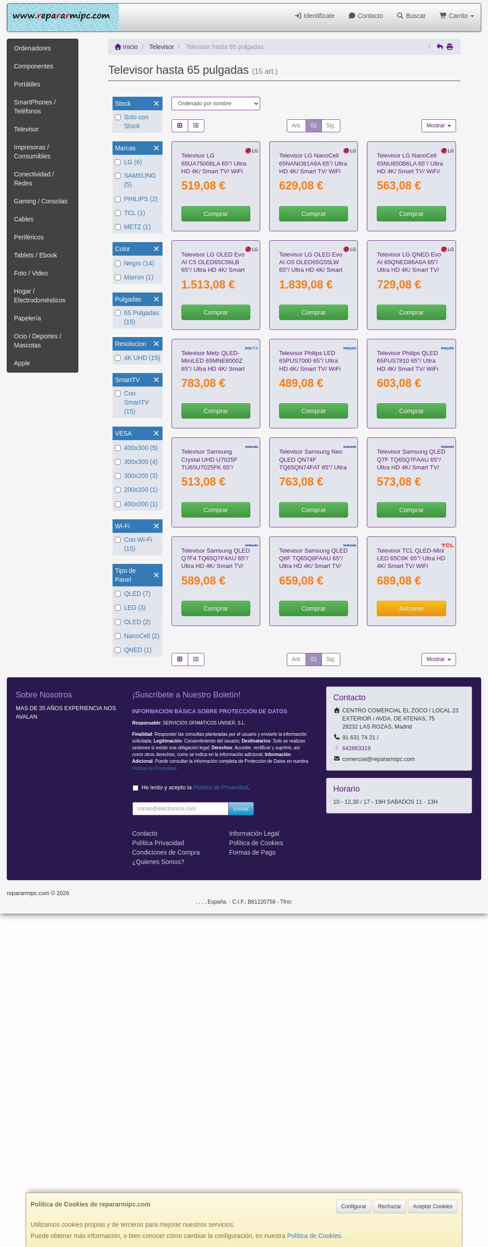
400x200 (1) (136, 504)
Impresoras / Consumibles (32, 152)
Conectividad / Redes (34, 179)
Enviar (241, 1142)
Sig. (331, 125)
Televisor (26, 129)
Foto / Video (31, 273)
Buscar (411, 15)
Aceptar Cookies (432, 1206)
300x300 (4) (136, 461)
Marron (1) (134, 277)
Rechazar (389, 1206)
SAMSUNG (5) (135, 180)
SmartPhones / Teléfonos (35, 107)
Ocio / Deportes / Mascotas (37, 341)
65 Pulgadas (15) (137, 317)
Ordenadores (32, 48)
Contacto (365, 15)
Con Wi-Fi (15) (133, 544)
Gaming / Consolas (41, 201)
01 (313, 125)
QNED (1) (133, 649)
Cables (24, 219)
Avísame (411, 942)
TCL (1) (130, 212)
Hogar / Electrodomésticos (39, 296)
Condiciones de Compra (166, 1185)
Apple (22, 363)
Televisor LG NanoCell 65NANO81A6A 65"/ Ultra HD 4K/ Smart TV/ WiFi (313, 230)
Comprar (215, 280)
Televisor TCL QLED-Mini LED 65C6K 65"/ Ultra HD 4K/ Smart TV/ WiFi (411, 892)
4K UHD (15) (137, 357)
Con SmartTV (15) (132, 402)
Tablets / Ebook (35, 255)
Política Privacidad (158, 1176)
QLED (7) (132, 593)
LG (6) (128, 162)
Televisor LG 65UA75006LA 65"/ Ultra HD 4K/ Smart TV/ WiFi (213, 230)
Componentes (33, 66)
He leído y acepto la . (195, 1121)
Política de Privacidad (154, 1101)
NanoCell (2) (137, 635)
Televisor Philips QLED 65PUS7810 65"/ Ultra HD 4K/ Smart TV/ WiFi (407, 561)
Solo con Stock (131, 121)
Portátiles (27, 84)
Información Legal (254, 1166)
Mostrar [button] (438, 125)
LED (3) (130, 607)
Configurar (353, 1206)
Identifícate (314, 15)
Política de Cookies (314, 1235)
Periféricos (29, 237)
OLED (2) (132, 622)
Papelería (27, 318)
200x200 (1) (136, 489)
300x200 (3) (136, 475)
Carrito (456, 15)
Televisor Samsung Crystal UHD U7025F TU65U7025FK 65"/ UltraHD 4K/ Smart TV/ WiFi (211, 734)
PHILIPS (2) (136, 199)
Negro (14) (134, 263)
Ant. (296, 125)
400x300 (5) (136, 447)
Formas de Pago (252, 1185)
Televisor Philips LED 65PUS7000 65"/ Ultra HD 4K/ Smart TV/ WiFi (309, 561)
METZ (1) (132, 226)
